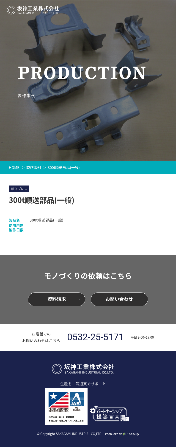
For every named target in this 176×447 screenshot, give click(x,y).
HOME (14, 167)
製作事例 (33, 167)
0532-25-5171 (95, 337)
